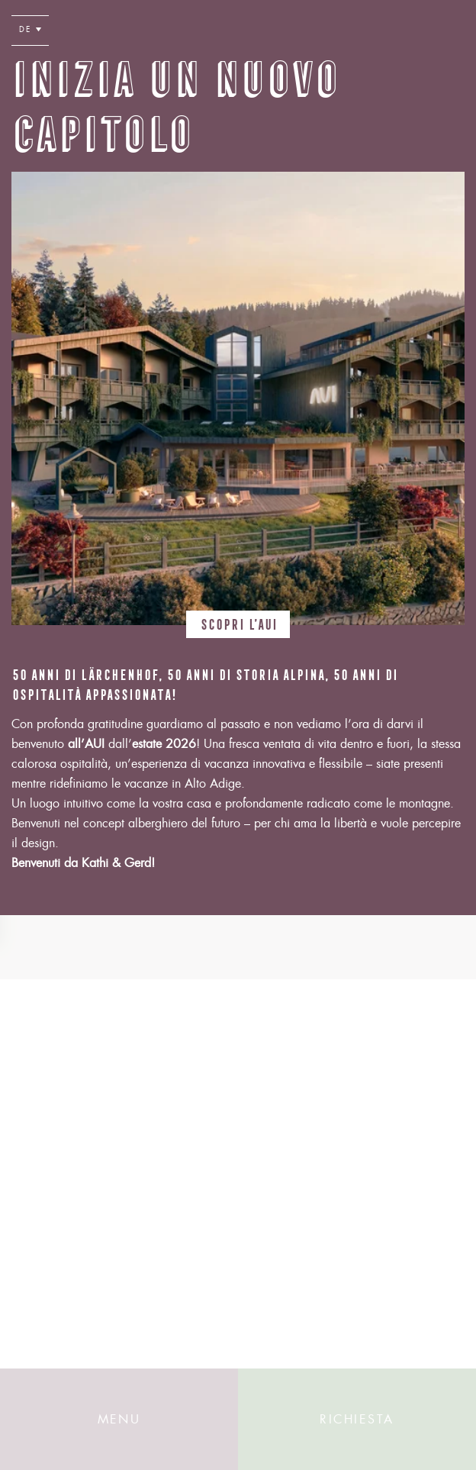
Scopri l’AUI (238, 622)
